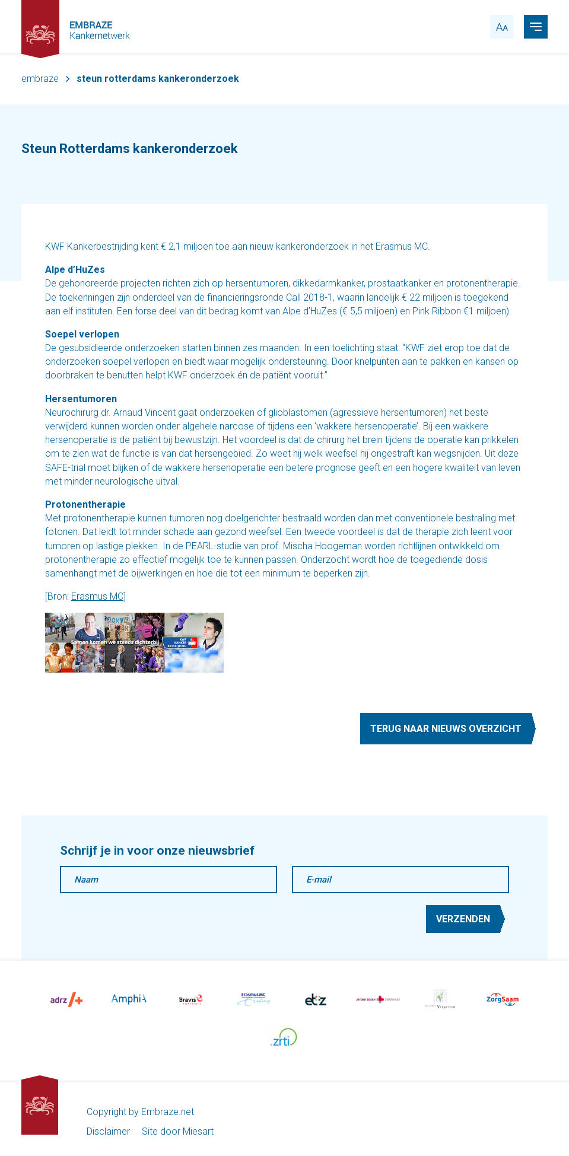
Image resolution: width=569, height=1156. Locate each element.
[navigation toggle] (536, 27)
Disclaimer (108, 1131)
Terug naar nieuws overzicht (446, 728)
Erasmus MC (97, 596)
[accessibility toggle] (502, 27)
